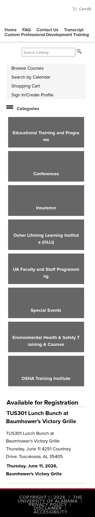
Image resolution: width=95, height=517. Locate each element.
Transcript (74, 30)
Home (10, 30)
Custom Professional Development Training (47, 35)
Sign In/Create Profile (32, 95)
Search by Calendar (30, 77)
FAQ (26, 30)
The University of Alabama (50, 499)
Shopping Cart (25, 86)
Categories (28, 108)
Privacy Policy (48, 504)
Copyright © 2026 (42, 497)
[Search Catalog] (48, 52)
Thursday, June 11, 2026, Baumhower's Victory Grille (34, 470)
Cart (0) (81, 9)
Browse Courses (27, 68)
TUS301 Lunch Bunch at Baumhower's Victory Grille (41, 417)
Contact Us (47, 30)
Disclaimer (48, 508)
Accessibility (50, 512)
